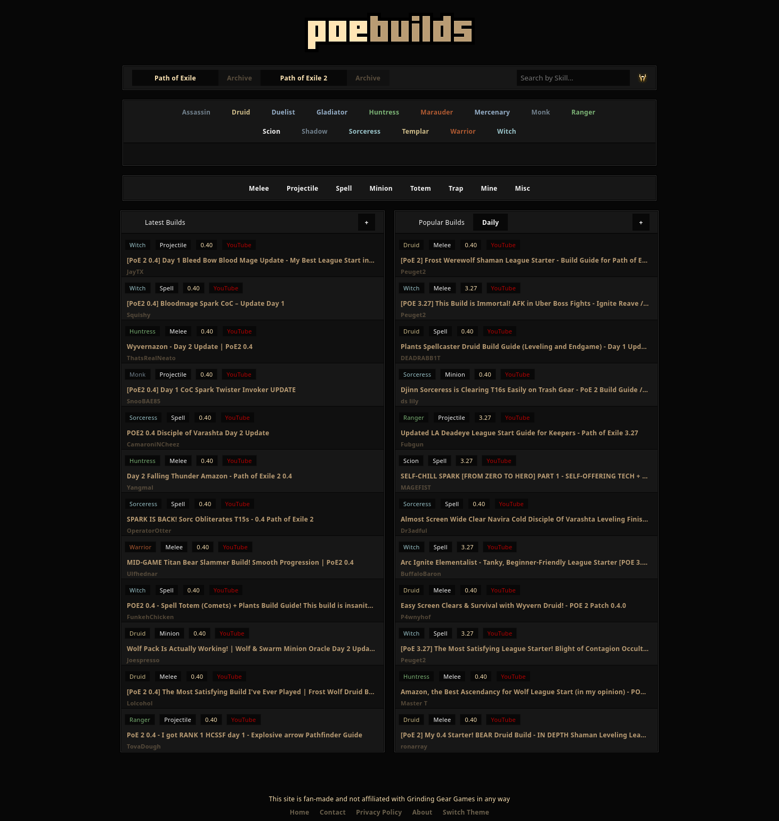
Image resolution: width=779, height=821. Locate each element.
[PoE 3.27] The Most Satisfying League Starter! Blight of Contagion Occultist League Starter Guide (525, 648)
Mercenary (492, 112)
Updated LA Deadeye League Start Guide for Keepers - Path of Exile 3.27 (519, 432)
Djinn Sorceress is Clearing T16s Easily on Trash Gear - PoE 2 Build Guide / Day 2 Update (525, 389)
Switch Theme (466, 812)
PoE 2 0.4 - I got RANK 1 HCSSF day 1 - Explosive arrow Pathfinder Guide (244, 734)
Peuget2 (413, 271)
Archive (239, 78)
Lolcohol (140, 703)
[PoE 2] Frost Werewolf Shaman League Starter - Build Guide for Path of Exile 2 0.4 (525, 260)
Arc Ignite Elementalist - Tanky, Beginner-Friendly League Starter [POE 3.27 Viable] (525, 562)
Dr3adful (414, 530)
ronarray (414, 746)
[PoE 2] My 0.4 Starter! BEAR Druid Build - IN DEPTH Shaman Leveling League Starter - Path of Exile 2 (525, 734)
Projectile (303, 188)
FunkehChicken (150, 617)
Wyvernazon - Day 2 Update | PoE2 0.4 (190, 346)
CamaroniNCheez (153, 444)
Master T (414, 703)
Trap (456, 188)
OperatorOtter (149, 530)
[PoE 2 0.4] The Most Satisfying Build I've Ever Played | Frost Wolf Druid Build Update (251, 691)
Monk (540, 112)
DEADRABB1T (421, 358)
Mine (489, 188)
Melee (259, 188)
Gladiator (332, 112)
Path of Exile (175, 78)
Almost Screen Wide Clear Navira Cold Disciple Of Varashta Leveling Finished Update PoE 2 (525, 519)
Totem (420, 188)
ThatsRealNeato (151, 358)
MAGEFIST (416, 487)
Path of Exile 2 (304, 78)
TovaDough (144, 746)
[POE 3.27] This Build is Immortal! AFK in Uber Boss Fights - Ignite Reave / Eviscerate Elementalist (525, 303)
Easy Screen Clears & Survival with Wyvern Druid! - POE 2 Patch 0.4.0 (513, 605)
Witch (506, 131)
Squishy (139, 315)
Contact (333, 812)
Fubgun (412, 444)
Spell (344, 188)
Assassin (196, 112)
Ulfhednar (142, 574)
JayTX (135, 271)
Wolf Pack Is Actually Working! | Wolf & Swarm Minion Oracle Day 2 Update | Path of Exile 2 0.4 (251, 648)
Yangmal (140, 487)
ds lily (410, 401)
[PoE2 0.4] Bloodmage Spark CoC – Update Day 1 (206, 303)
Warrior (463, 131)
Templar (415, 131)
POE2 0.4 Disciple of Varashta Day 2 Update (198, 432)
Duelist (283, 112)
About (422, 812)
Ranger (584, 112)
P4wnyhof (416, 617)
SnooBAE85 (143, 401)
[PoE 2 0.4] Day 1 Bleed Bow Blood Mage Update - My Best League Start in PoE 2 (251, 260)
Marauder (436, 112)
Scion (271, 131)
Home (300, 812)
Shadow (315, 131)
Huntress (384, 112)
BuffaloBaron (421, 574)
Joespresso (143, 660)
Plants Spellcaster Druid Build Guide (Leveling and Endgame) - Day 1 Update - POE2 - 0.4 (525, 346)
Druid (241, 112)
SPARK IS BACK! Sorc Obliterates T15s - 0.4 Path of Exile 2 (220, 519)
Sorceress (365, 131)
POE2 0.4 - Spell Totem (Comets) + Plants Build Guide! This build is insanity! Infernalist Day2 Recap (251, 605)
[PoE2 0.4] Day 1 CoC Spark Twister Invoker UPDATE (211, 389)
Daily (490, 222)
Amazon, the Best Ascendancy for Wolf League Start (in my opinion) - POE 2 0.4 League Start (525, 691)
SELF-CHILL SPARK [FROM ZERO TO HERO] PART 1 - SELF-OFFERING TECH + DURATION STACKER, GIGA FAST (525, 476)
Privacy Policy (379, 812)
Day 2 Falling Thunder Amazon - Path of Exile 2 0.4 (209, 476)
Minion (381, 188)
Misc (522, 188)
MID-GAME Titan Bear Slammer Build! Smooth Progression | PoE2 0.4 (240, 562)
